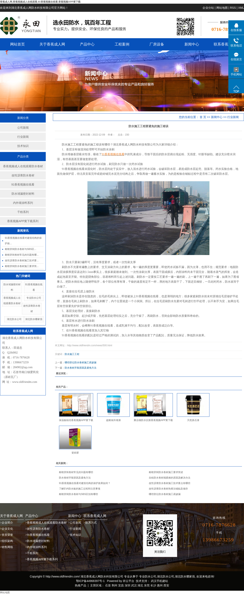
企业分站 (208, 7)
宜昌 (121, 585)
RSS (233, 7)
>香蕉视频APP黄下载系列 (41, 559)
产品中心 (87, 44)
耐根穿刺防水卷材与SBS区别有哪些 (78, 494)
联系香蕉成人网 (226, 44)
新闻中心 (191, 44)
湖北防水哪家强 (33, 319)
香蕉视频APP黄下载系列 (22, 221)
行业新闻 (23, 136)
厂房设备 (156, 44)
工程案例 (122, 44)
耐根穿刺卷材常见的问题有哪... (22, 254)
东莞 (147, 585)
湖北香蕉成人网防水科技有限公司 (134, 144)
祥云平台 (128, 581)
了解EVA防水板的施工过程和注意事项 (79, 488)
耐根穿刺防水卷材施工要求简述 (166, 472)
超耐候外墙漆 (113, 420)
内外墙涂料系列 (23, 202)
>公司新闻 (74, 522)
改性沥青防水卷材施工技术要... (22, 260)
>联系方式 (90, 522)
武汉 (134, 585)
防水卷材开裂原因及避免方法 (80, 367)
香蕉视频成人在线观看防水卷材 (23, 166)
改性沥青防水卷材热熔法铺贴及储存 (168, 488)
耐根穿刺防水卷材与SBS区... (20, 249)
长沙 (153, 585)
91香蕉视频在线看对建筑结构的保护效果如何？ (84, 483)
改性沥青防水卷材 (23, 175)
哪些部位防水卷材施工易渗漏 (80, 362)
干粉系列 (23, 212)
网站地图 (222, 7)
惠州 (160, 585)
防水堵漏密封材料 (23, 193)
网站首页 (17, 44)
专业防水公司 (33, 297)
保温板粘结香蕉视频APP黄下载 (76, 420)
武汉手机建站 (159, 581)
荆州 (114, 585)
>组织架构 (6, 541)
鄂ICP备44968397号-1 (90, 581)
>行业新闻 (74, 528)
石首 (108, 585)
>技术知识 (74, 534)
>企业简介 (6, 522)
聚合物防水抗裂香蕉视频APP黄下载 (153, 420)
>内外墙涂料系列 (36, 547)
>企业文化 (6, 528)
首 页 (203, 117)
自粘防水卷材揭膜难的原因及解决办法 (169, 477)
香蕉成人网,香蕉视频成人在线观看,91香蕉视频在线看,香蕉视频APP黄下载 (40, 1)
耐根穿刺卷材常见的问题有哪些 (76, 472)
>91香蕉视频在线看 (37, 534)
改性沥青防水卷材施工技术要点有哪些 (169, 483)
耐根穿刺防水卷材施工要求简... (22, 266)
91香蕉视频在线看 (23, 184)
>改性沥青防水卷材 (37, 528)
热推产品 (80, 585)
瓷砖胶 (75, 452)
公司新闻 (23, 127)
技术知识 (23, 146)
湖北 (140, 585)
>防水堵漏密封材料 (37, 541)
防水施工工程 (72, 354)
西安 (166, 585)
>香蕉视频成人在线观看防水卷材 (46, 522)
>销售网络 (6, 547)
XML (241, 7)
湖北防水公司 (14, 319)
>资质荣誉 (6, 534)
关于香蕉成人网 (52, 44)
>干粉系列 (31, 553)
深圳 (127, 585)
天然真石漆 (193, 420)
